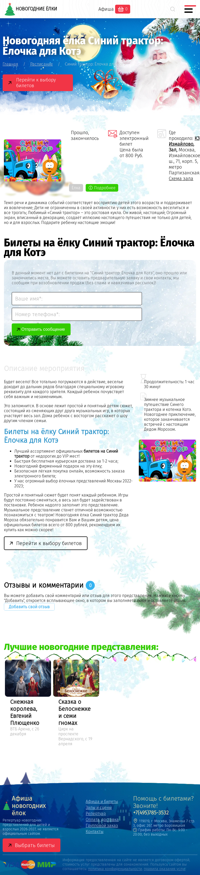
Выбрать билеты (35, 845)
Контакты (94, 831)
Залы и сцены (99, 807)
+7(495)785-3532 (151, 812)
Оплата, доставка (102, 819)
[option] (28, 699)
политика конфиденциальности (115, 869)
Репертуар (96, 813)
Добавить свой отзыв (29, 606)
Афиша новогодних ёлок (24, 806)
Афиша (106, 9)
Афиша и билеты (102, 801)
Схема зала (181, 178)
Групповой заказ (102, 825)
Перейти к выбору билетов (36, 82)
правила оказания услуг (164, 869)
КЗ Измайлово (184, 141)
